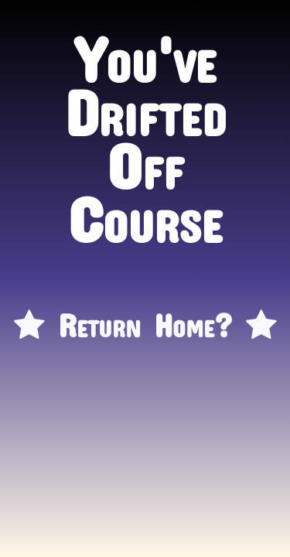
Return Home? (145, 317)
